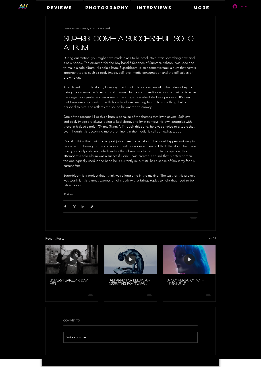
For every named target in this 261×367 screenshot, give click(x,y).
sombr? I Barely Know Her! (69, 282)
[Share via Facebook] (65, 206)
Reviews (68, 194)
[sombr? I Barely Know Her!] (71, 259)
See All (212, 238)
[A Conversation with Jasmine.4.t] (189, 259)
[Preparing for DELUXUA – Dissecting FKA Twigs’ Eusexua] (130, 259)
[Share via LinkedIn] (83, 206)
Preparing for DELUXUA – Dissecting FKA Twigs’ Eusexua (129, 282)
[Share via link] (92, 206)
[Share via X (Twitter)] (74, 206)
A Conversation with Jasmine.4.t (185, 282)
